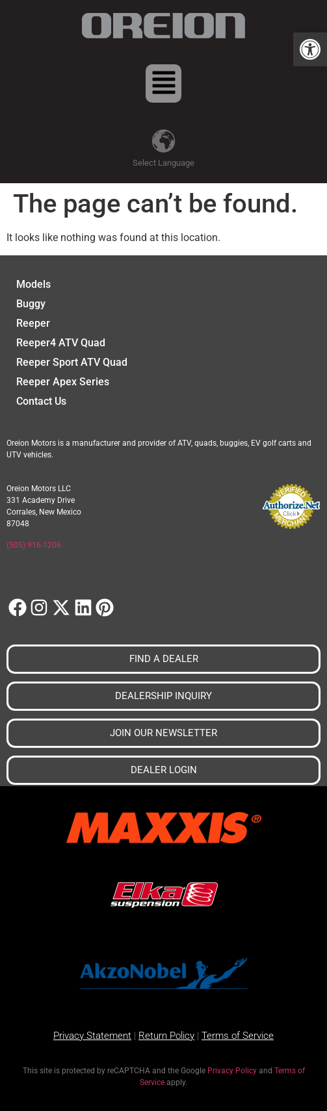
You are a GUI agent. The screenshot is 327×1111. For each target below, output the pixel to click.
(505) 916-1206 (34, 545)
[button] (310, 49)
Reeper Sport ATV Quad (71, 362)
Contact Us (41, 401)
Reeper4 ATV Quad (60, 343)
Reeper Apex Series (62, 382)
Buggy (31, 304)
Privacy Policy (232, 1070)
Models (33, 284)
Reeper (33, 323)
